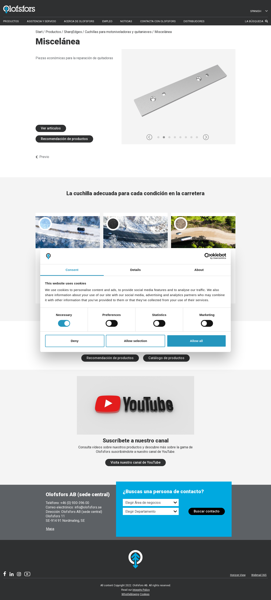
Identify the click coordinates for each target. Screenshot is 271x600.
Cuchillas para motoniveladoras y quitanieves (118, 32)
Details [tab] (135, 270)
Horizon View (238, 575)
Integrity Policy (141, 589)
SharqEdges (73, 32)
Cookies (144, 594)
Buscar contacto (207, 511)
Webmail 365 (259, 575)
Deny (75, 341)
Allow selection (135, 341)
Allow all (196, 341)
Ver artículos (51, 128)
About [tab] (199, 270)
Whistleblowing (130, 594)
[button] (149, 137)
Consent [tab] (72, 270)
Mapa (50, 529)
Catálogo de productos (166, 358)
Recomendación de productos (64, 139)
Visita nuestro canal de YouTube (135, 462)
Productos (53, 32)
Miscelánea (163, 32)
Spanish (259, 11)
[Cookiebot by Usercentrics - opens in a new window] (207, 256)
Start (39, 32)
